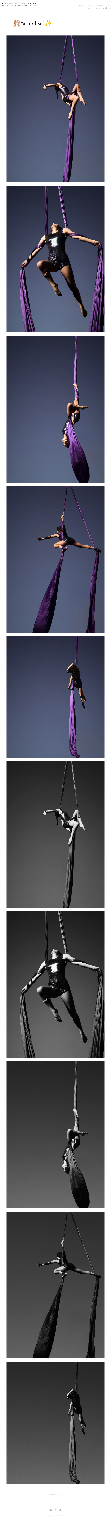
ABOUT (90, 5)
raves (107, 5)
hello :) (82, 5)
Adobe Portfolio (59, 1516)
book (98, 8)
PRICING (90, 8)
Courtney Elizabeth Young (19, 3)
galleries (99, 5)
